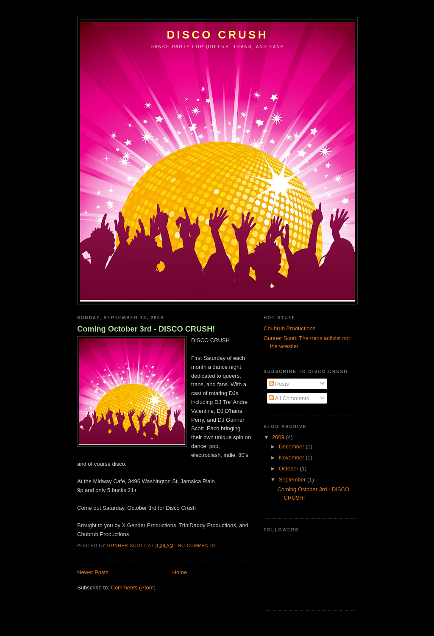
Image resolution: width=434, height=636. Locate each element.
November (292, 457)
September (293, 479)
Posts (279, 384)
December (292, 446)
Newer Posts (92, 572)
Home (179, 572)
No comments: (198, 545)
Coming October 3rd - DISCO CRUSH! (146, 329)
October (289, 468)
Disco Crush (217, 34)
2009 (279, 437)
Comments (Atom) (133, 587)
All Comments (289, 398)
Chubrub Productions (289, 328)
